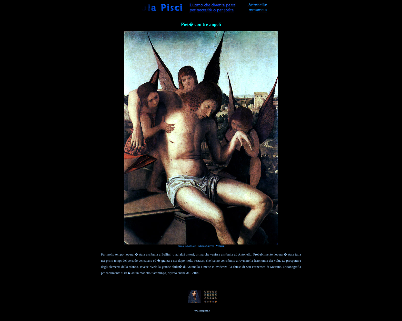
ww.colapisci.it (202, 310)
